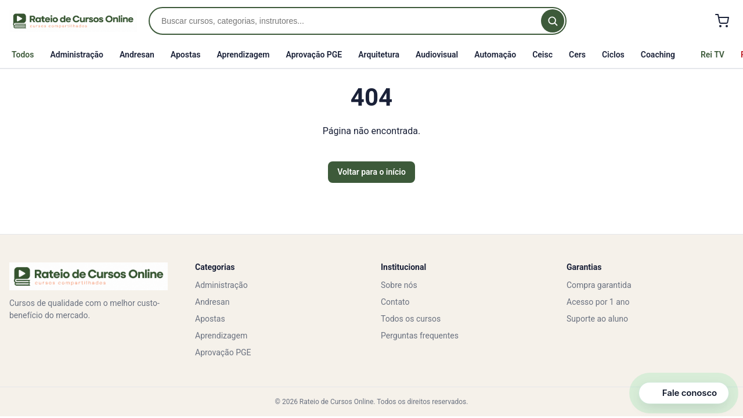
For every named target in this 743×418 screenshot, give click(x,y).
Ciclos (613, 54)
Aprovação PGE (314, 54)
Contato (395, 302)
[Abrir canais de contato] (684, 393)
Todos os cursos (411, 318)
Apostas (186, 54)
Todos (23, 54)
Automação (495, 54)
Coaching (658, 54)
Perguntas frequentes (420, 335)
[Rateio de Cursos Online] (73, 21)
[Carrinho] (722, 21)
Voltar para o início (371, 171)
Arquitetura (378, 54)
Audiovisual (437, 54)
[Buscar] (552, 21)
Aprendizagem (243, 54)
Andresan (137, 54)
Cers (577, 54)
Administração (76, 54)
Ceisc (542, 54)
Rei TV (712, 54)
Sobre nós (399, 285)
